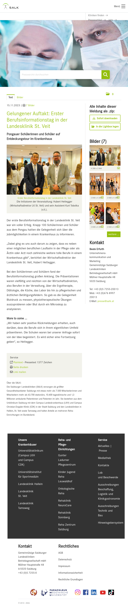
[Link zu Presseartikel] (97, 20)
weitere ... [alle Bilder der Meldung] (113, 234)
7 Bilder (30, 105)
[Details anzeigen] (118, 168)
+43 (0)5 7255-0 (27, 572)
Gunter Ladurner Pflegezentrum (67, 460)
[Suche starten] (105, 74)
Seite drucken (20, 367)
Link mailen (19, 372)
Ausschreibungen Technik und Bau (108, 510)
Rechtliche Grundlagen (70, 579)
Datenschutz (65, 559)
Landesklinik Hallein (30, 484)
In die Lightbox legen (105, 126)
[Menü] (119, 6)
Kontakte (103, 465)
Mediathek (104, 458)
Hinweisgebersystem (110, 522)
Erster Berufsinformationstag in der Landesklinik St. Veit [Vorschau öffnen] (44, 198)
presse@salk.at (106, 301)
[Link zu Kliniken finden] (98, 15)
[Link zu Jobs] (112, 20)
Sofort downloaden (105, 118)
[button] (110, 94)
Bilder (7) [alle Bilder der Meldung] (98, 141)
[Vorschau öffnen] (44, 170)
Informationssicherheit (70, 572)
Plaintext (18, 362)
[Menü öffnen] (118, 94)
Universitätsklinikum (30, 450)
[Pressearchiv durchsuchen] (65, 74)
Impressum (64, 566)
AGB (60, 552)
